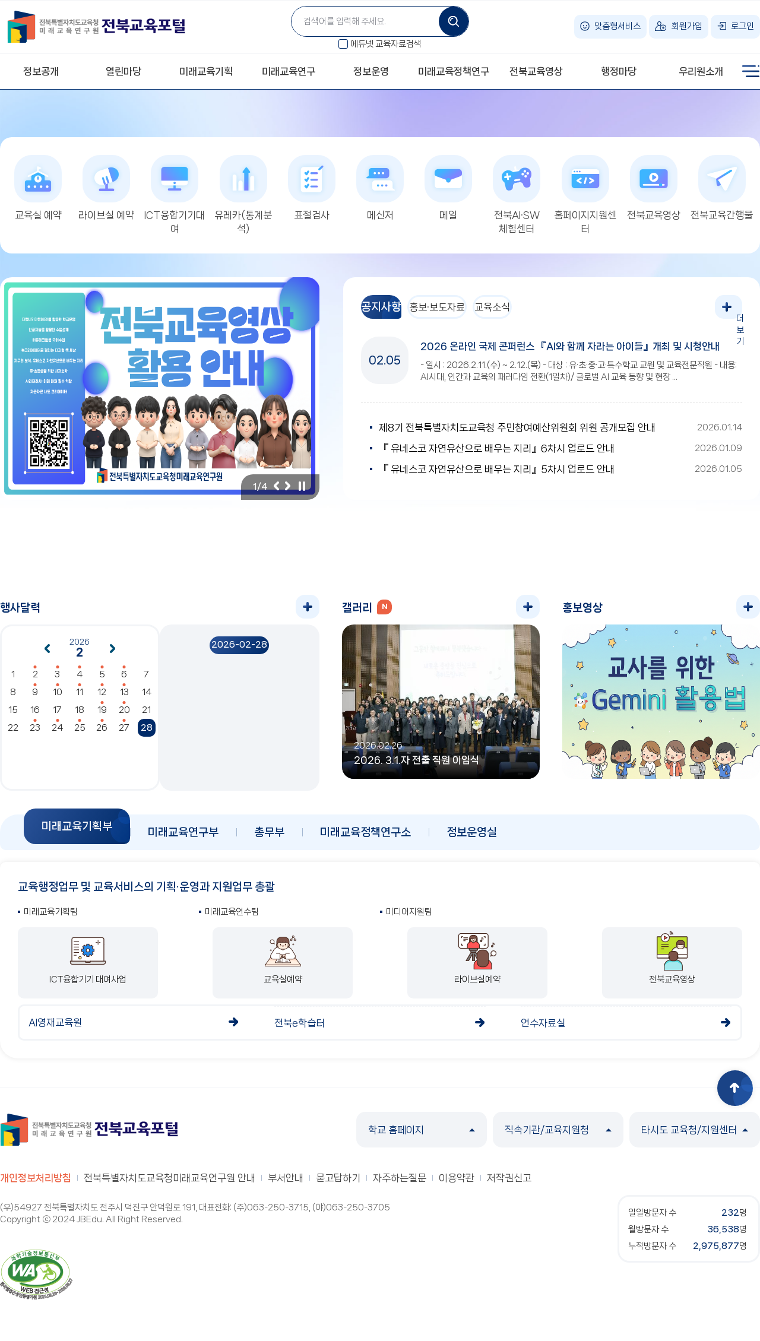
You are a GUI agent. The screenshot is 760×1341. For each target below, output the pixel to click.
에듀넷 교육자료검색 (386, 44)
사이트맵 (751, 71)
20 (124, 716)
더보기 (730, 313)
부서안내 (285, 1183)
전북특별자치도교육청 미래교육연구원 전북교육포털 (96, 27)
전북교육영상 (536, 71)
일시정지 (302, 492)
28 (147, 733)
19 (102, 716)
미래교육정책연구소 (365, 838)
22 (13, 733)
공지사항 (390, 313)
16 (35, 716)
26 (101, 733)
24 (57, 733)
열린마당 (123, 71)
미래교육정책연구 (453, 71)
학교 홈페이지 (421, 1135)
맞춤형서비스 (617, 26)
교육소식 (537, 312)
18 (79, 716)
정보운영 (371, 71)
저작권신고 (509, 1183)
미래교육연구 (288, 71)
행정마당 (618, 71)
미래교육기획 (206, 71)
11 (79, 698)
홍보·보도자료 (464, 312)
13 (124, 698)
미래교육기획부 (77, 832)
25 (80, 733)
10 (57, 698)
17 (57, 716)
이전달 (47, 655)
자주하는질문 (399, 1183)
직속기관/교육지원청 (558, 1135)
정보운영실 (471, 838)
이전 (276, 492)
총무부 (269, 838)
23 (35, 733)
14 (146, 698)
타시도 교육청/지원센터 (694, 1135)
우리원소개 (701, 71)
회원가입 (687, 26)
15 (13, 716)
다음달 (113, 655)
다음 (288, 492)
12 (101, 698)
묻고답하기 (338, 1183)
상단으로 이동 (735, 1094)
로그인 (742, 26)
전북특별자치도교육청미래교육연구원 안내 (169, 1183)
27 (124, 733)
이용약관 (456, 1183)
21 (146, 716)
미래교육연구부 (183, 838)
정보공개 (41, 71)
